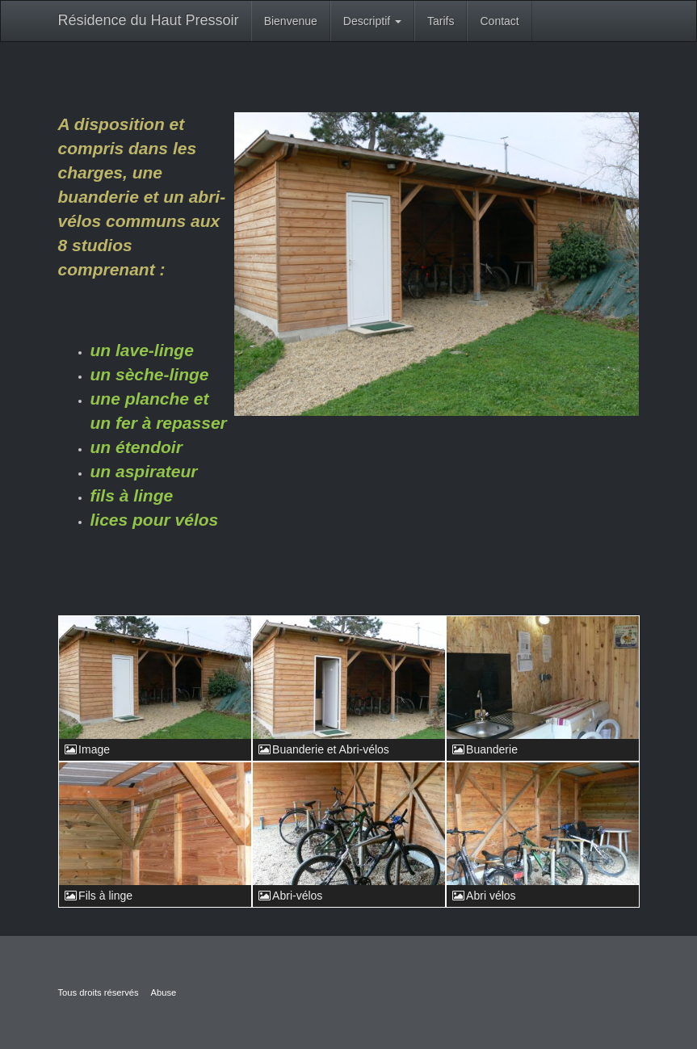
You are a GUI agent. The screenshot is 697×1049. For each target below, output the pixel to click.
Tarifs (440, 21)
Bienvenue (290, 21)
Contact (499, 21)
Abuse (164, 992)
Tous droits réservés (98, 992)
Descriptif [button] (372, 21)
